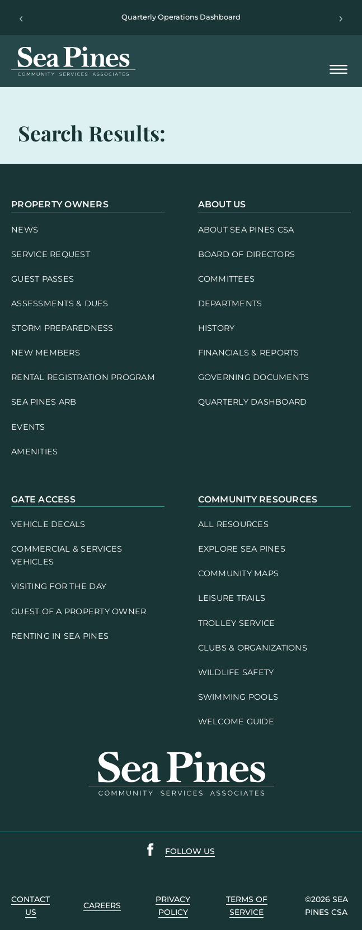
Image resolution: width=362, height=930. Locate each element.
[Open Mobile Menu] (338, 70)
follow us (190, 851)
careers (102, 905)
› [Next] (341, 18)
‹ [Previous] (21, 18)
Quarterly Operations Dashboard (181, 17)
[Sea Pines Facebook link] (150, 851)
